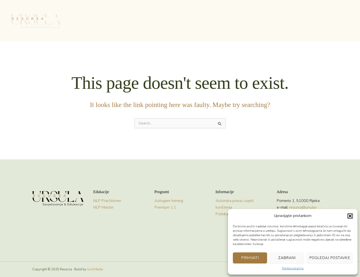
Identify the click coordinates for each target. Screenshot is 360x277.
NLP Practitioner (107, 200)
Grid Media (95, 269)
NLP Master (103, 207)
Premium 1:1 (165, 207)
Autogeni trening (168, 200)
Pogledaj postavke (329, 257)
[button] (350, 216)
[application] (138, 21)
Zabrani (286, 257)
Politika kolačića (293, 268)
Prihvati (250, 257)
